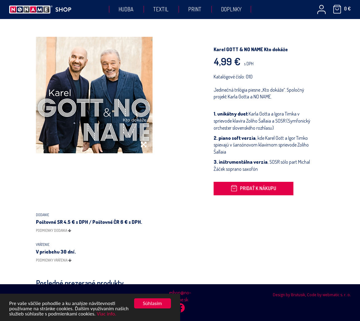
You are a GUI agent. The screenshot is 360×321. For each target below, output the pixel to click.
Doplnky (231, 9)
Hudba (126, 9)
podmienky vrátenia (54, 260)
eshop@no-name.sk (180, 296)
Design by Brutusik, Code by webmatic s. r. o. (312, 294)
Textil (160, 9)
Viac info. (106, 314)
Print (194, 9)
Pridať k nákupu (253, 188)
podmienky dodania (53, 230)
